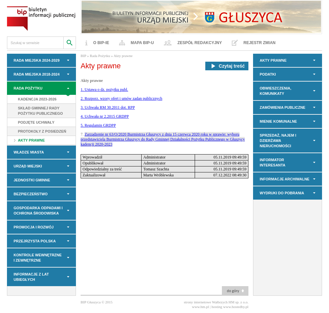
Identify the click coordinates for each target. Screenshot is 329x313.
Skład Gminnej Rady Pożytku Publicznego (40, 110)
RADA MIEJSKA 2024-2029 (37, 60)
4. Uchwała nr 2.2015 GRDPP (105, 116)
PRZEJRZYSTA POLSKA (35, 241)
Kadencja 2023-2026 (37, 99)
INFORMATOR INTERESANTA (272, 162)
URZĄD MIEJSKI (28, 166)
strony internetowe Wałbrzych (206, 302)
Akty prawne (31, 140)
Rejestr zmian (259, 42)
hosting (217, 307)
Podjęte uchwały (36, 122)
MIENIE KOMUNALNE (278, 121)
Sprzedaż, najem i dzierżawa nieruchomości (278, 140)
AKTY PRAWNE (273, 60)
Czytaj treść (227, 66)
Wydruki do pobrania (282, 193)
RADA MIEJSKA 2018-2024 (37, 74)
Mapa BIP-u (142, 42)
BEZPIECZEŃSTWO (31, 194)
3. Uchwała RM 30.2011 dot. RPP (108, 107)
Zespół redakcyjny (199, 42)
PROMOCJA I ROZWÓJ (34, 227)
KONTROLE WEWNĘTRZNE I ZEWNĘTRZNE (38, 257)
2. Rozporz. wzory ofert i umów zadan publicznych (121, 98)
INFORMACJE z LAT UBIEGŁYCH (31, 277)
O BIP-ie (101, 42)
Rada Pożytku (28, 88)
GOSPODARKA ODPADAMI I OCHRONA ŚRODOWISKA (38, 210)
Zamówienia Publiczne (282, 107)
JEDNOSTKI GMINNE (32, 180)
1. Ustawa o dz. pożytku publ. (104, 89)
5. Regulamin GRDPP (98, 125)
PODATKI (268, 74)
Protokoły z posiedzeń (42, 131)
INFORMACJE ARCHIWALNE (284, 179)
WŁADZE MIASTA (29, 152)
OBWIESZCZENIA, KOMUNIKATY (275, 90)
